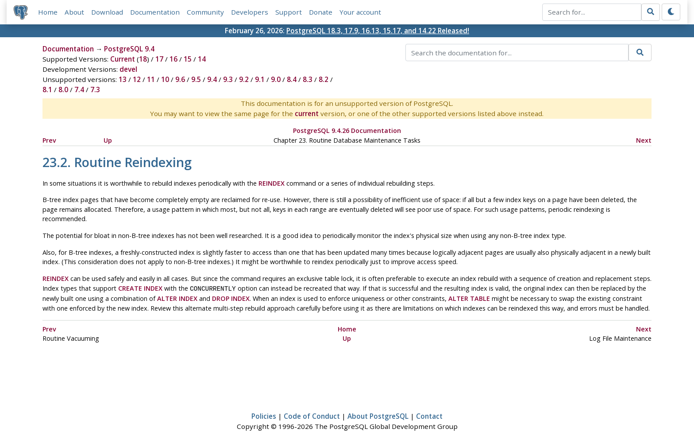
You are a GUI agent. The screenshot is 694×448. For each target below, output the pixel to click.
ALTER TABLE (469, 297)
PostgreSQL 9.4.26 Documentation (347, 131)
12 (137, 79)
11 (151, 79)
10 (165, 79)
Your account (360, 12)
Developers (249, 12)
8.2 (323, 79)
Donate (320, 12)
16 (173, 59)
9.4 (212, 79)
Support (288, 12)
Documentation (155, 12)
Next (644, 140)
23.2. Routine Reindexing (117, 162)
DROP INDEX (231, 297)
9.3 (228, 79)
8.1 (47, 90)
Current (122, 59)
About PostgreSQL (378, 415)
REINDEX (271, 183)
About (74, 12)
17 (159, 59)
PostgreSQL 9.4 (129, 49)
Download (107, 12)
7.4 (79, 90)
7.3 (95, 90)
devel (128, 69)
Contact (429, 415)
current (307, 113)
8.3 (307, 79)
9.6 (180, 79)
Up (108, 140)
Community (205, 12)
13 (123, 79)
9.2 (244, 79)
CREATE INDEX (140, 288)
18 (143, 59)
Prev (49, 140)
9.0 (276, 79)
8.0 (63, 90)
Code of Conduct (312, 415)
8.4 (292, 79)
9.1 (260, 79)
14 (202, 59)
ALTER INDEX (177, 297)
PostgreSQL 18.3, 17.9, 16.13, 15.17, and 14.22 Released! (377, 30)
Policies (263, 415)
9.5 (196, 79)
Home (48, 12)
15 (188, 59)
